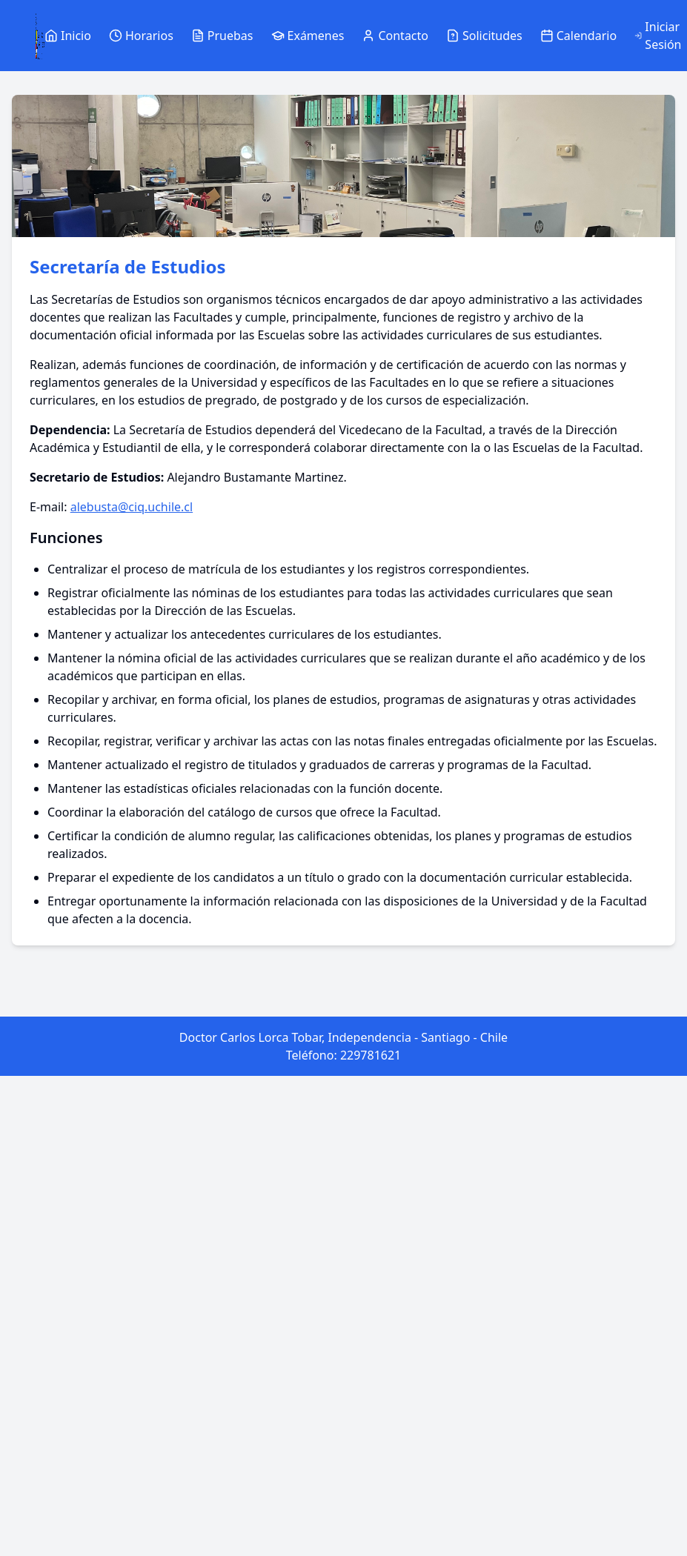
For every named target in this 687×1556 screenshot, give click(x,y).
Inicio (67, 35)
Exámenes (308, 35)
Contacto (395, 35)
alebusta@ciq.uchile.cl (131, 507)
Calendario (578, 35)
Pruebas (222, 35)
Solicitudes (484, 35)
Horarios (141, 35)
